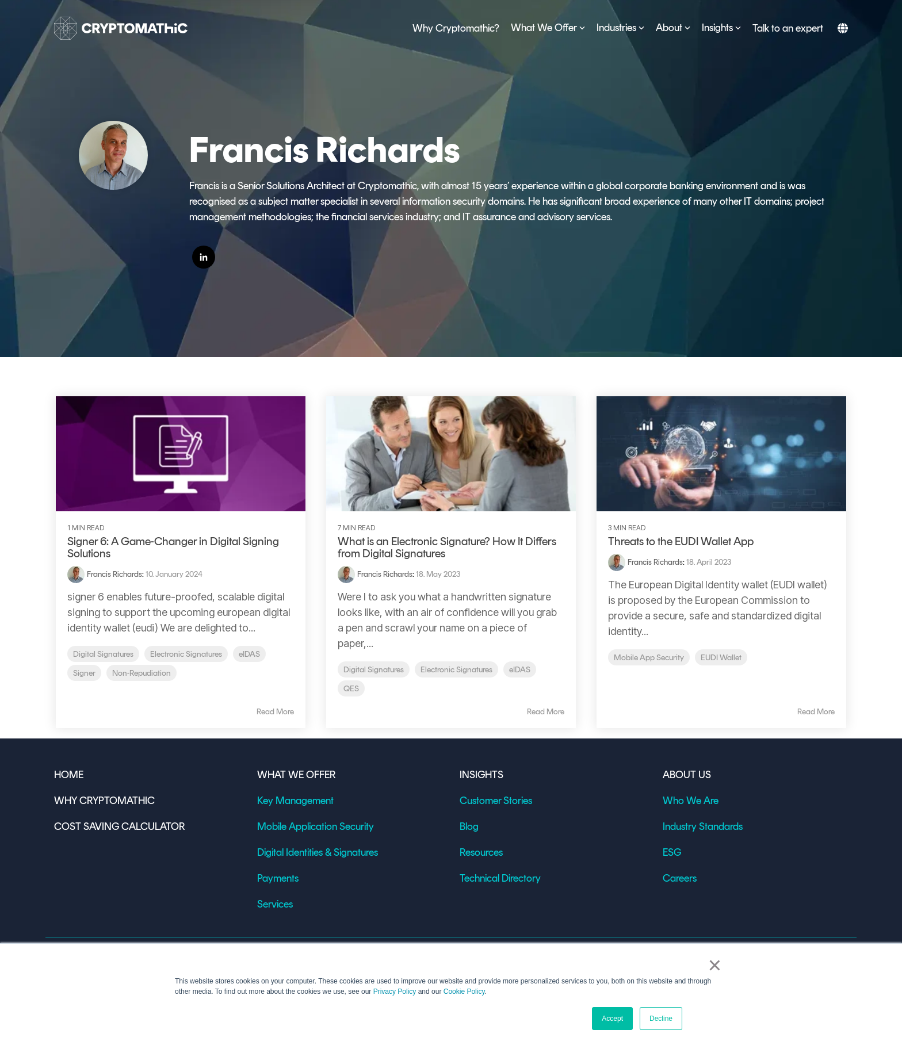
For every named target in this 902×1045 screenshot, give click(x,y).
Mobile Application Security (315, 826)
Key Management (295, 800)
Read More (275, 712)
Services (275, 904)
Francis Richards (114, 574)
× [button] (714, 965)
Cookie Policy (464, 991)
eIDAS (249, 654)
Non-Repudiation (141, 673)
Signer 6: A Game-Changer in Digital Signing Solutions (173, 547)
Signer (84, 673)
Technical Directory (500, 878)
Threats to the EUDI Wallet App (681, 541)
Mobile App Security (649, 657)
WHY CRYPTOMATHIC (104, 800)
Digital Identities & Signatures (317, 852)
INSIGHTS (481, 774)
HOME (68, 774)
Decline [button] (660, 1019)
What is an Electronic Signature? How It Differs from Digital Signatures (447, 547)
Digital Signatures (103, 654)
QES (351, 688)
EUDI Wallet (721, 657)
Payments (278, 878)
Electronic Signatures (186, 654)
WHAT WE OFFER (296, 774)
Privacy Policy (394, 991)
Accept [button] (612, 1019)
